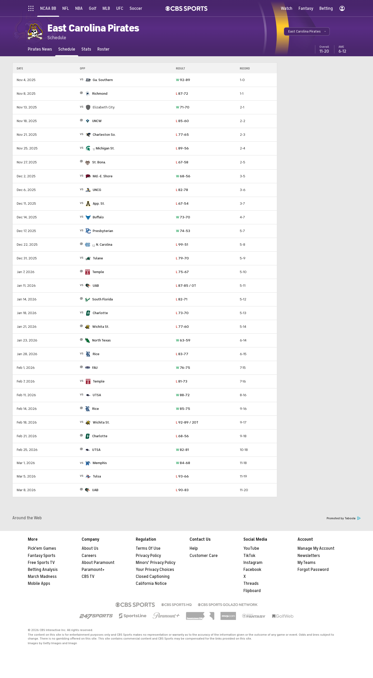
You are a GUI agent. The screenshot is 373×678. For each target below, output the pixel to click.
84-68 (183, 463)
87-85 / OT (186, 285)
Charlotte (100, 313)
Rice (96, 354)
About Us (90, 548)
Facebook (252, 569)
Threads (251, 583)
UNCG (97, 190)
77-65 (182, 134)
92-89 (183, 80)
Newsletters (309, 555)
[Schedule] (66, 49)
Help (194, 548)
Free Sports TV (41, 562)
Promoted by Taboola (344, 518)
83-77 (182, 354)
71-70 (182, 107)
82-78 (182, 190)
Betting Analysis (43, 569)
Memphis (100, 463)
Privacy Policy (148, 555)
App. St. (99, 203)
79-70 (182, 258)
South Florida (102, 299)
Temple (98, 272)
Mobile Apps (39, 583)
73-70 (183, 217)
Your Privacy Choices (155, 569)
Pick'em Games (42, 548)
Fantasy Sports (41, 555)
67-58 (182, 162)
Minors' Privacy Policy (155, 562)
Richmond (99, 93)
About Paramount (98, 562)
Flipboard (252, 590)
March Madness (42, 576)
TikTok (249, 555)
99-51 (182, 244)
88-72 (183, 395)
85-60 (182, 121)
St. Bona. (99, 162)
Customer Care (204, 555)
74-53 (183, 231)
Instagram (252, 562)
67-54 (182, 203)
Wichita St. (100, 326)
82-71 (181, 299)
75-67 (182, 272)
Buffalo (98, 217)
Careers (89, 555)
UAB (96, 285)
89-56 (182, 148)
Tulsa (97, 476)
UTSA (97, 395)
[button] (307, 31)
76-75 (183, 367)
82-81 (182, 450)
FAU (95, 367)
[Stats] (86, 49)
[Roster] (103, 49)
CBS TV (88, 576)
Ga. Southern (103, 80)
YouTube (251, 548)
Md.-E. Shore (103, 176)
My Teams (307, 562)
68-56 (183, 176)
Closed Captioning (152, 576)
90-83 (182, 490)
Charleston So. (104, 134)
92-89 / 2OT (187, 422)
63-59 (183, 340)
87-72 (182, 93)
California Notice (151, 583)
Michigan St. (105, 148)
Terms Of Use (148, 548)
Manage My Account (316, 548)
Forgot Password (313, 569)
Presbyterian (103, 231)
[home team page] (88, 80)
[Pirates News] (40, 49)
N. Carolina (104, 244)
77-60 (182, 326)
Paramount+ (93, 569)
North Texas (101, 340)
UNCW (97, 121)
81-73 (181, 381)
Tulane (98, 258)
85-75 (183, 408)
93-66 (182, 476)
